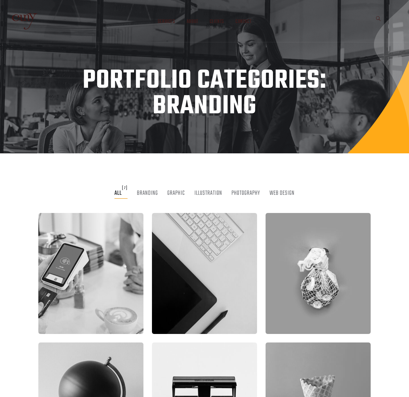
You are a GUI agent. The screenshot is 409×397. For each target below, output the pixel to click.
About (192, 22)
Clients (217, 22)
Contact (243, 22)
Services (166, 22)
